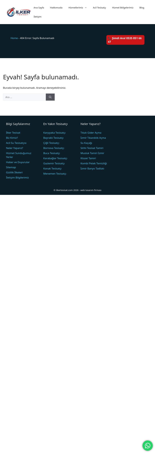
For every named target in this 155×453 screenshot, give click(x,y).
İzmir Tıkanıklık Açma (93, 137)
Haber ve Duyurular (18, 162)
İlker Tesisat (13, 132)
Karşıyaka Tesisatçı (54, 132)
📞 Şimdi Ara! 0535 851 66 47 (125, 40)
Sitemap (11, 167)
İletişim (37, 16)
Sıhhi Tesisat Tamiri (92, 148)
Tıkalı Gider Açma (91, 132)
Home (14, 38)
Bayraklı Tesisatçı (53, 137)
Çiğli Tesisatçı (51, 143)
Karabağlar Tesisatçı (55, 158)
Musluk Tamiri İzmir (92, 153)
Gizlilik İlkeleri (14, 172)
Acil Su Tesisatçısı (16, 143)
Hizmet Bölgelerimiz (122, 7)
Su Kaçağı (86, 143)
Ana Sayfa (39, 7)
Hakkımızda (56, 7)
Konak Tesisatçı (52, 168)
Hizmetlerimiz (79, 7)
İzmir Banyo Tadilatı (92, 168)
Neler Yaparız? (14, 148)
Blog (141, 7)
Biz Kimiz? (12, 137)
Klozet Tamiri (88, 158)
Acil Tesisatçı (99, 7)
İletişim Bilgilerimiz (17, 177)
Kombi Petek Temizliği (94, 163)
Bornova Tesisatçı (53, 148)
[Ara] (50, 97)
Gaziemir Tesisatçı (54, 163)
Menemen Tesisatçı (54, 173)
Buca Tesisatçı (51, 153)
